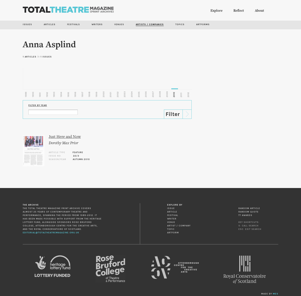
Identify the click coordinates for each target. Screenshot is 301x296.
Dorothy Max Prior (63, 143)
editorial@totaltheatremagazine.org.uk (51, 232)
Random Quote (248, 212)
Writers (97, 24)
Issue (171, 208)
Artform (173, 232)
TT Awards (245, 215)
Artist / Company (179, 225)
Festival (172, 215)
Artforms (203, 24)
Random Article (249, 208)
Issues (27, 24)
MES (275, 294)
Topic (171, 229)
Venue (171, 222)
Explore (216, 11)
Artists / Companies (150, 24)
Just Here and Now (65, 137)
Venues (119, 24)
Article (172, 212)
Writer (171, 219)
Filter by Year (37, 105)
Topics (179, 24)
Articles (49, 24)
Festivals (73, 24)
